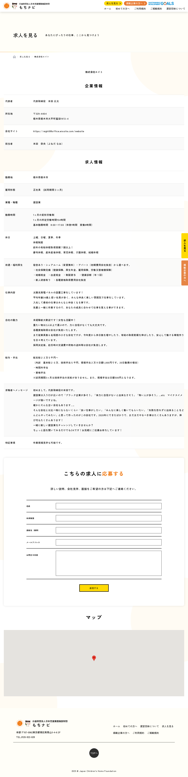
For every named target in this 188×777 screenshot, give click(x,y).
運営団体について (175, 8)
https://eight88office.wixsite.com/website (58, 131)
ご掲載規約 (156, 8)
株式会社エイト (94, 72)
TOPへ (94, 753)
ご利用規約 (140, 8)
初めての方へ (123, 8)
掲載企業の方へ (134, 3)
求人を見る (112, 3)
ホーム (107, 8)
